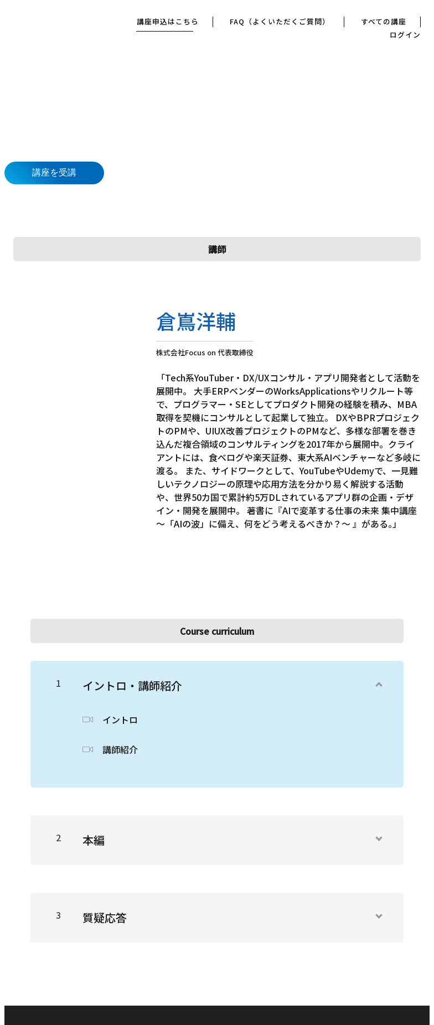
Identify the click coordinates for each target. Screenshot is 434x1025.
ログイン (405, 35)
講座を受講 (54, 172)
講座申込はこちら (169, 22)
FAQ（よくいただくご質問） (280, 22)
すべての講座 (383, 22)
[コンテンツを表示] (378, 681)
